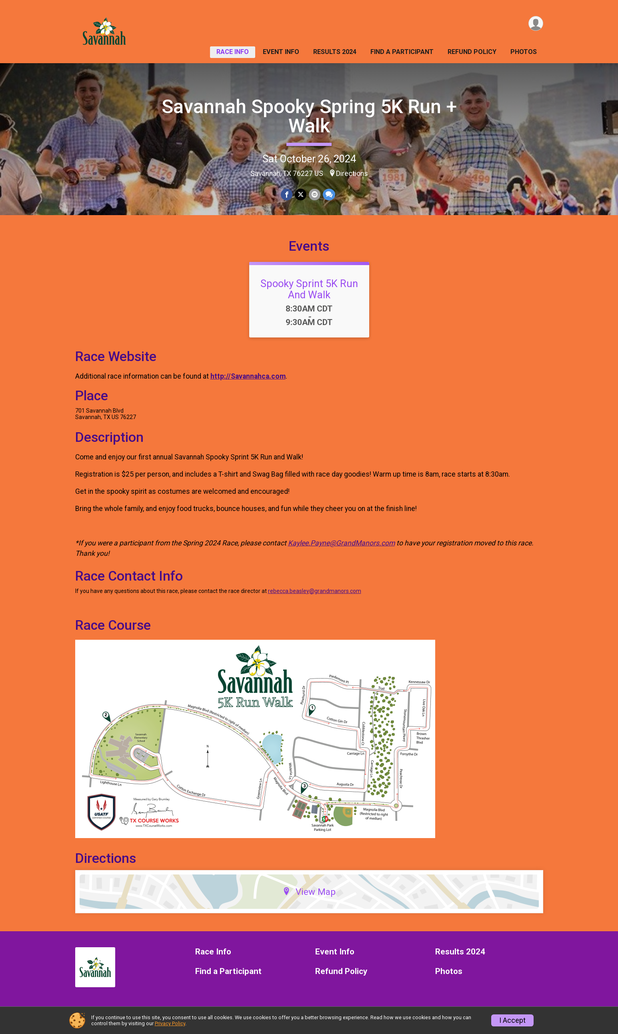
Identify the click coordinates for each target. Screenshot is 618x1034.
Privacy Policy (170, 1023)
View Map (309, 891)
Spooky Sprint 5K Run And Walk (309, 289)
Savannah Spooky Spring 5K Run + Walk (309, 116)
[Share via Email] (314, 194)
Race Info (232, 52)
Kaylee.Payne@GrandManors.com (341, 543)
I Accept (512, 1020)
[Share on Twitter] (300, 194)
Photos (523, 52)
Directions (352, 174)
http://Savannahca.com (248, 376)
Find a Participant (402, 52)
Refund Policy (472, 52)
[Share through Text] (329, 194)
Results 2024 (334, 52)
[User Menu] (535, 23)
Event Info (281, 52)
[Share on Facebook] (286, 194)
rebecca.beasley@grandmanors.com (314, 591)
